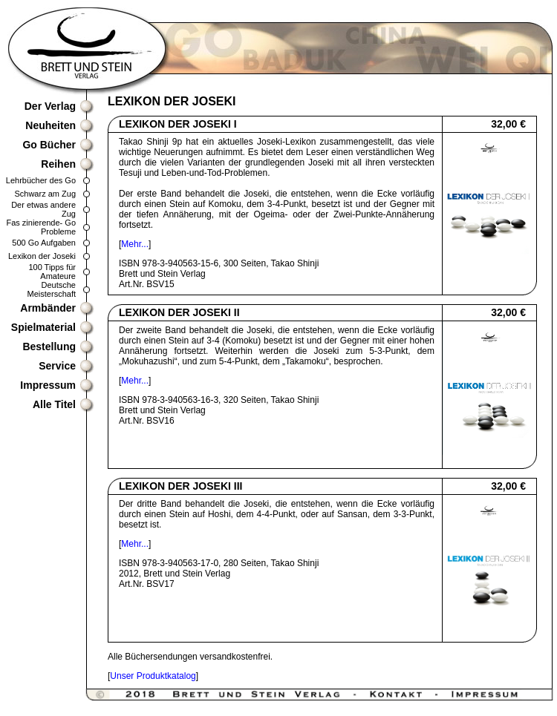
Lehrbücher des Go (41, 180)
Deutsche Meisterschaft (51, 289)
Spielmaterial (43, 327)
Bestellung (49, 346)
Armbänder (48, 308)
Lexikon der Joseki (42, 256)
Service (57, 366)
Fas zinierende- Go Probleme (41, 227)
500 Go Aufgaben (44, 242)
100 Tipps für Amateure (52, 271)
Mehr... (135, 244)
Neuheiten (50, 125)
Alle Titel (54, 404)
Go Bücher (49, 145)
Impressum (48, 385)
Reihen (58, 164)
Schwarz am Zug (45, 193)
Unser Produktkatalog (152, 676)
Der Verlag (50, 106)
